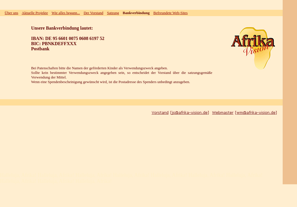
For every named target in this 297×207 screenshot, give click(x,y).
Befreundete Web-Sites (170, 13)
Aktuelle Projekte (35, 13)
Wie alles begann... (66, 13)
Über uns (11, 13)
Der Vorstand (93, 13)
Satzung (113, 13)
